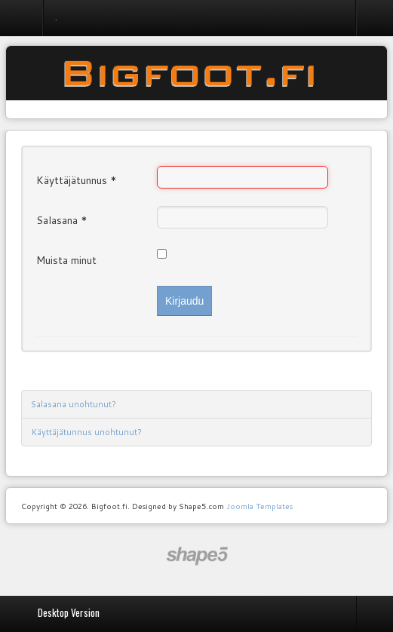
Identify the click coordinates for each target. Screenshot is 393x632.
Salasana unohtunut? (73, 404)
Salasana (62, 220)
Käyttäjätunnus (76, 180)
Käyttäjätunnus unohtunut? (86, 432)
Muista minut (66, 260)
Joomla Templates (259, 506)
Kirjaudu (184, 301)
